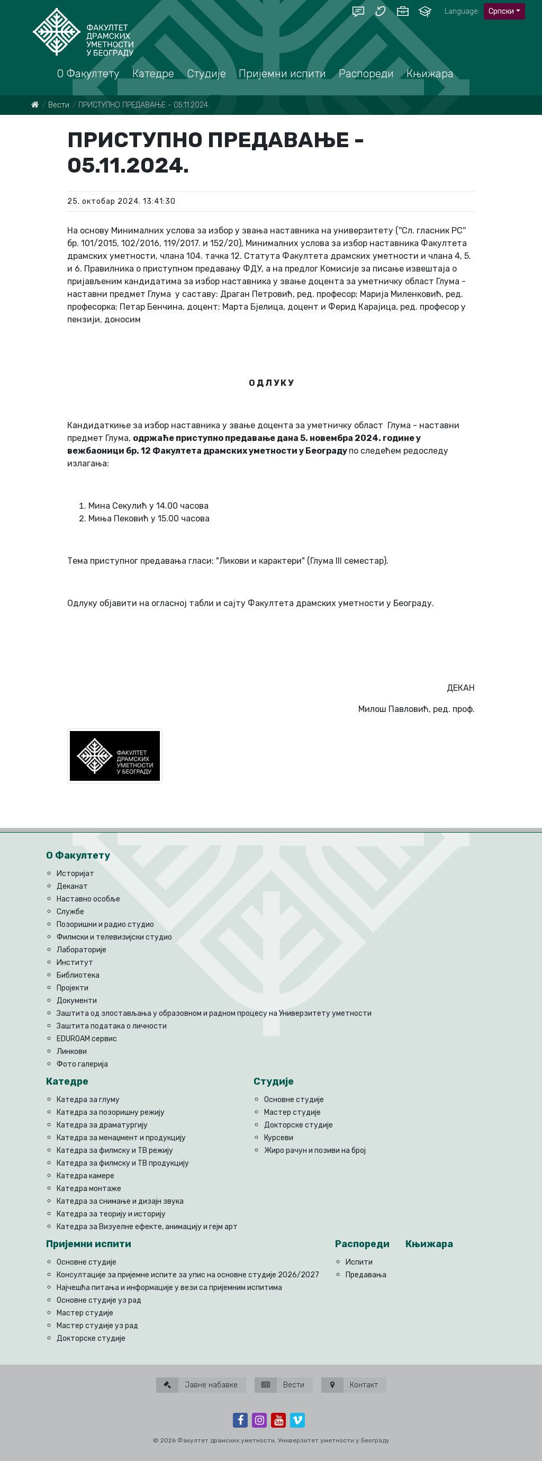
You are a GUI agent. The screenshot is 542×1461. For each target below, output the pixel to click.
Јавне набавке (197, 1385)
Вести (58, 105)
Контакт (349, 1385)
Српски (501, 11)
